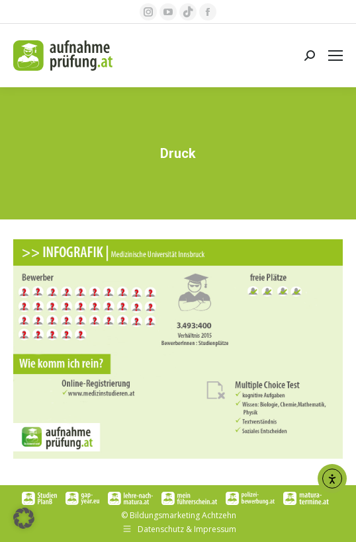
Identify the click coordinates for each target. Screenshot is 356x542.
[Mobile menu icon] (335, 55)
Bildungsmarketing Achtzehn (183, 515)
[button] (24, 518)
